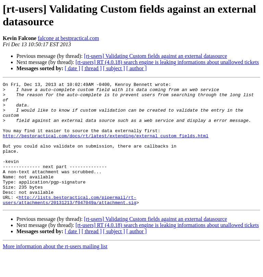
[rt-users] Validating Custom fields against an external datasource (155, 56)
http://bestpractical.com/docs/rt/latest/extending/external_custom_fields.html (106, 147)
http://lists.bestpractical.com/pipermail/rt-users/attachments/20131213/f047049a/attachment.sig (69, 224)
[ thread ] (92, 68)
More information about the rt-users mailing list (55, 271)
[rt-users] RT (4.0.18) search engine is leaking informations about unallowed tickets (167, 62)
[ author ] (136, 68)
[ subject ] (114, 68)
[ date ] (72, 68)
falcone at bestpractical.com (68, 38)
